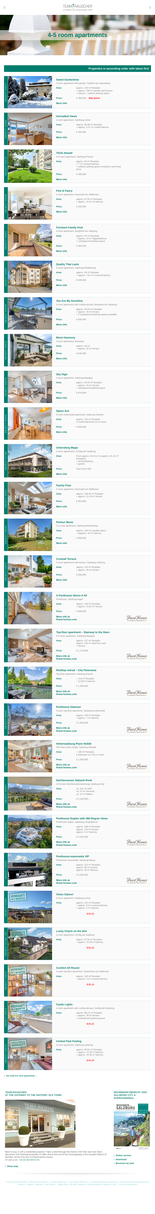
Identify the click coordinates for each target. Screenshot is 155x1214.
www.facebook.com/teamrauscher (134, 1182)
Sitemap (39, 1184)
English (30, 1184)
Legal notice (62, 1184)
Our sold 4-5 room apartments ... (21, 1076)
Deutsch (21, 1184)
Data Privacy (50, 1184)
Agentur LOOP (110, 1184)
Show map (12, 1166)
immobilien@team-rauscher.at (104, 1182)
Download (121, 1159)
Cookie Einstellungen (127, 1184)
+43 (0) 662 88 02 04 (29, 1160)
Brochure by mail (125, 1163)
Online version (123, 1155)
